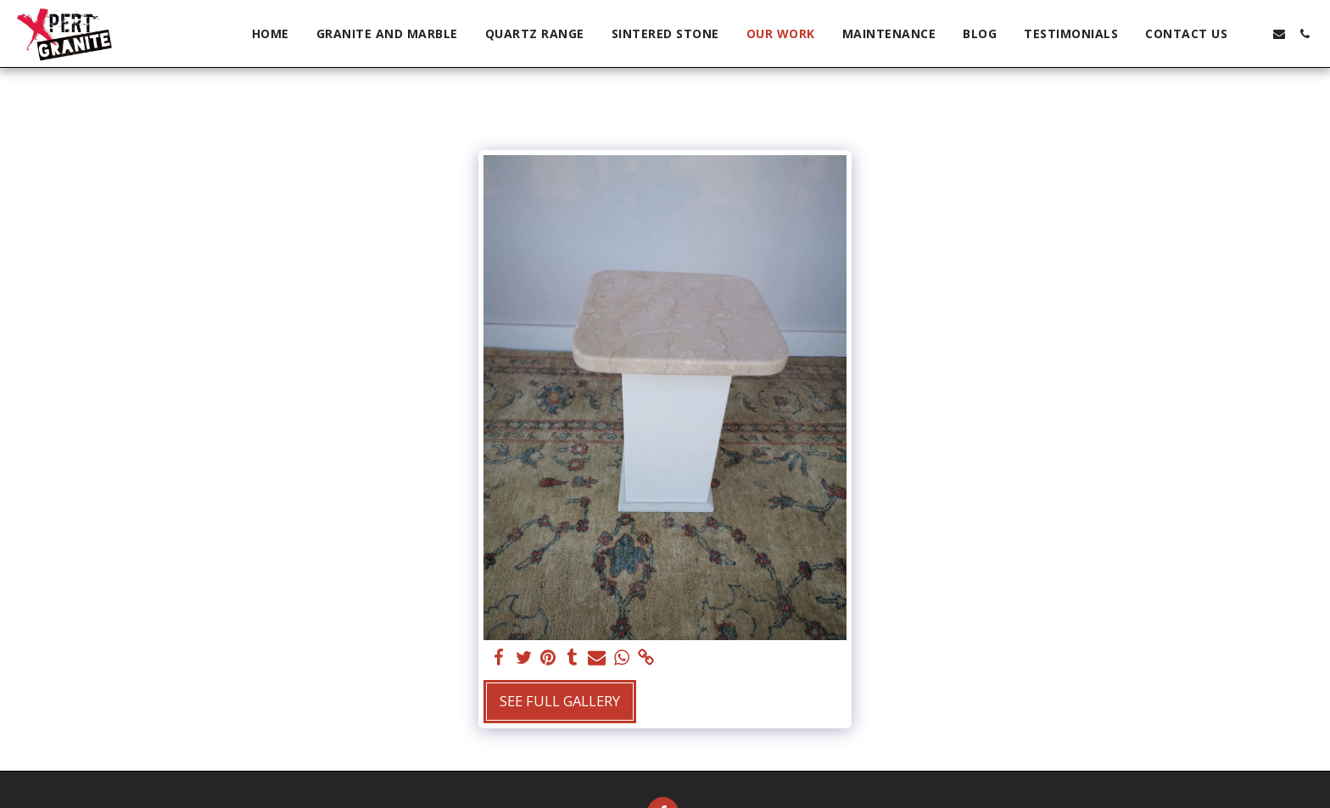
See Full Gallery (560, 700)
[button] (1254, 34)
